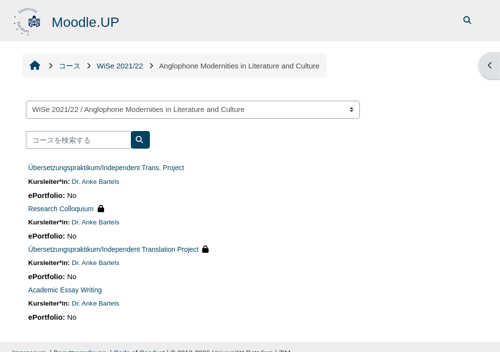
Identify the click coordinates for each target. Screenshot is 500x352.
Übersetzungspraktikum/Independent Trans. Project (106, 168)
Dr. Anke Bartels (95, 181)
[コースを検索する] (78, 140)
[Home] (28, 20)
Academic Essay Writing (65, 290)
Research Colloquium (61, 209)
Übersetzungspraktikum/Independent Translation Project (113, 249)
